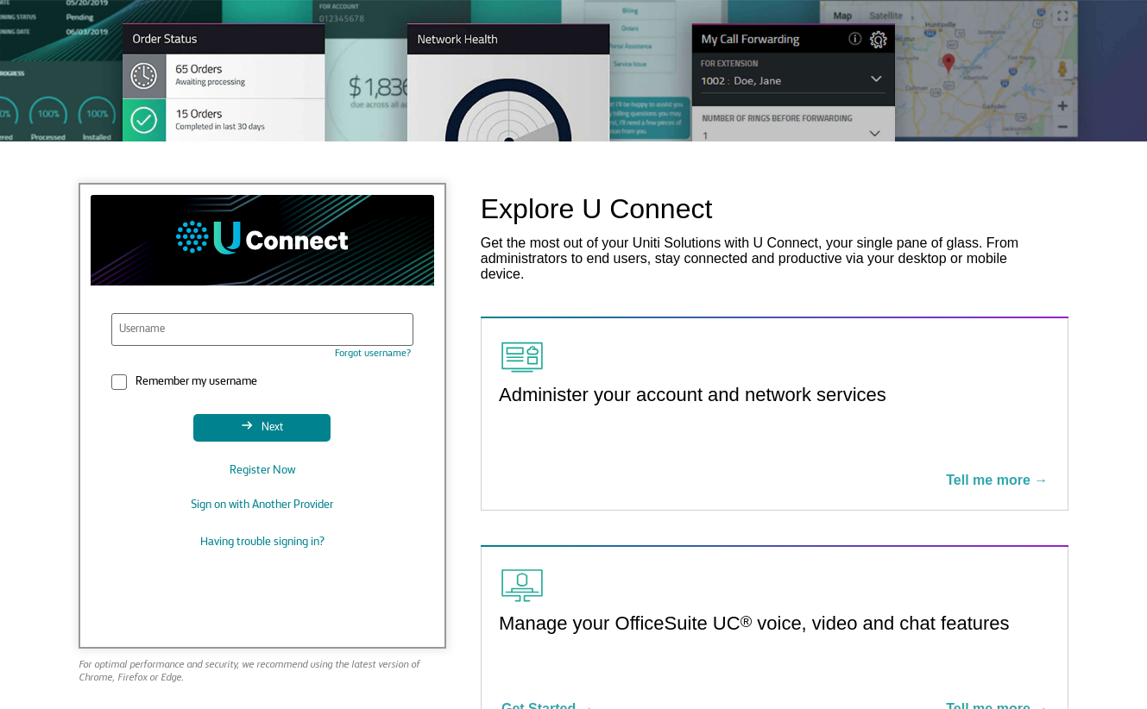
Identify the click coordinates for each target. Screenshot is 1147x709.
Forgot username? (373, 353)
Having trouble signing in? (262, 542)
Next (271, 427)
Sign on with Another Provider (262, 505)
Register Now (262, 470)
